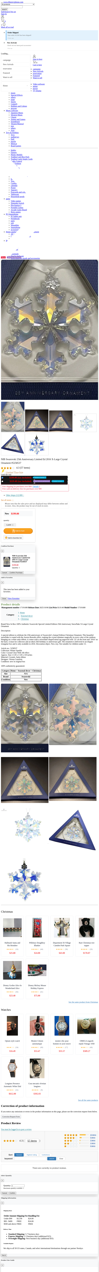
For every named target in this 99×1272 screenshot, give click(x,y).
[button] (49, 24)
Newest (19, 1155)
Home (5, 86)
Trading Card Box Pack (20, 157)
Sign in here (37, 59)
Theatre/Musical (17, 124)
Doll (12, 139)
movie (35, 88)
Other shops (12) (15, 495)
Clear (61, 1159)
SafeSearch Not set (8, 12)
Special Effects (17, 95)
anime (35, 86)
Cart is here (37, 65)
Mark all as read (7, 27)
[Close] (2, 551)
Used (34, 481)
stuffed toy (15, 137)
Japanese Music (17, 113)
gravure (14, 108)
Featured (6, 73)
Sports (13, 102)
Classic (13, 117)
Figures (14, 152)
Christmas (25, 619)
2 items (92, 1140)
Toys (13, 135)
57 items (32, 1140)
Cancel (4, 573)
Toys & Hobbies (12, 133)
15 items (93, 1135)
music (13, 93)
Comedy (14, 104)
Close (4, 598)
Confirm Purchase (16, 573)
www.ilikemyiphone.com (13, 2)
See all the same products (88, 1100)
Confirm (12, 1193)
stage (13, 99)
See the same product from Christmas (83, 1002)
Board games (16, 146)
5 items (92, 1137)
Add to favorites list (13, 537)
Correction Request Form (11, 1117)
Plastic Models (16, 155)
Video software (39, 84)
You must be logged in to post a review (16, 1129)
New (25, 478)
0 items (92, 1146)
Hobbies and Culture (19, 106)
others (13, 97)
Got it (4, 1255)
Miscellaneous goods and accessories (25, 258)
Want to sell (7, 77)
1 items (92, 1143)
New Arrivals (8, 64)
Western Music (17, 115)
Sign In (4, 14)
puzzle (13, 141)
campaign (7, 60)
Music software (12, 111)
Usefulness (46, 1155)
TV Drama (37, 91)
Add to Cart (18, 530)
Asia (12, 130)
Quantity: (7, 1186)
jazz (12, 126)
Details (36, 486)
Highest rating (32, 1155)
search (4, 9)
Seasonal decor (27, 616)
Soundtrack (15, 122)
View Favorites (13, 598)
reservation (7, 69)
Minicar (14, 144)
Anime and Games (18, 119)
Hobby (13, 150)
